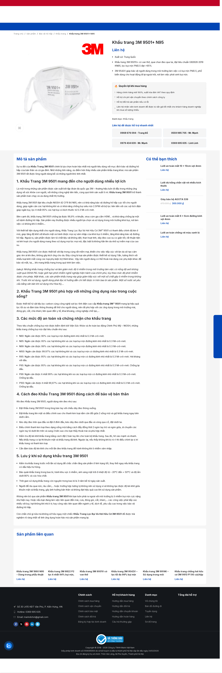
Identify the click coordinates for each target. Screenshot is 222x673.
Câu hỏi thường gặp (122, 621)
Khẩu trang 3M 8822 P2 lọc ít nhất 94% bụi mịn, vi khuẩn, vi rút (61, 574)
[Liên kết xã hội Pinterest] (26, 624)
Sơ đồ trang (151, 621)
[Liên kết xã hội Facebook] (16, 624)
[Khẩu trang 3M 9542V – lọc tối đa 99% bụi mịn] (125, 554)
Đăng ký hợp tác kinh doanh (92, 621)
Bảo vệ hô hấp (46, 33)
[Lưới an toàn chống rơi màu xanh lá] (152, 237)
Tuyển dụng (151, 611)
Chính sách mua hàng (88, 601)
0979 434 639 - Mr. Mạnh (133, 143)
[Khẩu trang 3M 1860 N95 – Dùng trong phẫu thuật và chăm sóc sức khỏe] (31, 554)
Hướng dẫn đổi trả (121, 606)
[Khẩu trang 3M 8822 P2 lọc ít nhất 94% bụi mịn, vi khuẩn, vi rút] (62, 554)
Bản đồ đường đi (153, 606)
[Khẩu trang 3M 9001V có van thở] (94, 554)
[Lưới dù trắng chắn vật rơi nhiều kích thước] (152, 187)
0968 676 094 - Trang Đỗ (134, 133)
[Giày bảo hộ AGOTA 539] (152, 204)
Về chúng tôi (151, 601)
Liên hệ (148, 616)
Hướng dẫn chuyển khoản (125, 611)
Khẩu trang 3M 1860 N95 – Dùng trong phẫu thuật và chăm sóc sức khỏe (30, 574)
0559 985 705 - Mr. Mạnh (184, 133)
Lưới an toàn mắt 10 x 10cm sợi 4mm (181, 165)
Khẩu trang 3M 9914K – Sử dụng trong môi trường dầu (156, 574)
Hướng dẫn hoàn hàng (123, 616)
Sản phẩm (31, 33)
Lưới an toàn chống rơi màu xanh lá (180, 232)
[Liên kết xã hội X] (21, 624)
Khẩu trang (61, 33)
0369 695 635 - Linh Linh (184, 143)
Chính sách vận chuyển (89, 606)
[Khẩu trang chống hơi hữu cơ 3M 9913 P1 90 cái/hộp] (189, 554)
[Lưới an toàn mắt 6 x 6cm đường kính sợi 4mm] (152, 221)
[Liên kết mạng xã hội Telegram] (37, 624)
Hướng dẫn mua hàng (123, 601)
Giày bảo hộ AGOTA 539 (174, 199)
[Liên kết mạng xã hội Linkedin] (32, 624)
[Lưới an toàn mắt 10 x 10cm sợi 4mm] (152, 171)
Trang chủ (18, 33)
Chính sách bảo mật (88, 611)
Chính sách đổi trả (87, 616)
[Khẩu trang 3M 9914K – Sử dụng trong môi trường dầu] (157, 554)
